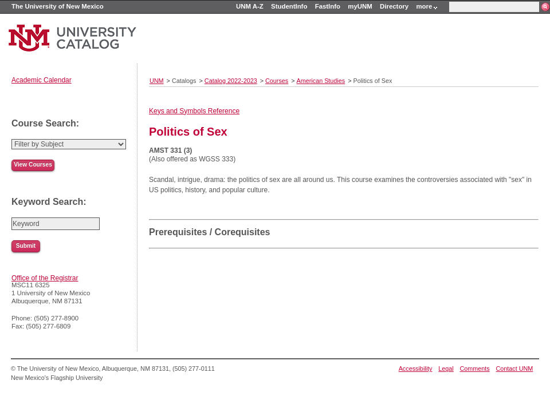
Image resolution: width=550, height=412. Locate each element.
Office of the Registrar (44, 278)
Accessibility (416, 368)
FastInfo (327, 6)
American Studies (321, 80)
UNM (157, 80)
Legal (445, 368)
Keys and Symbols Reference (194, 111)
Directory (394, 6)
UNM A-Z (250, 6)
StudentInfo (289, 6)
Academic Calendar (41, 80)
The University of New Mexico (57, 6)
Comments (475, 368)
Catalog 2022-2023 (231, 80)
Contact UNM (514, 368)
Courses (276, 80)
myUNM (360, 6)
